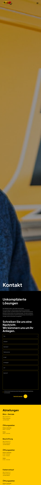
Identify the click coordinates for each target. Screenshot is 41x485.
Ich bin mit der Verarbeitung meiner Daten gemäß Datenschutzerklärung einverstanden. (18, 392)
